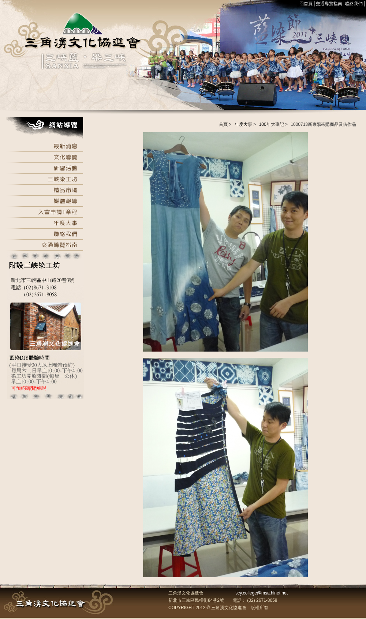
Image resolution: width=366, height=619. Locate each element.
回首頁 (306, 3)
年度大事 (243, 124)
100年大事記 (271, 124)
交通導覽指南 (329, 3)
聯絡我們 (354, 3)
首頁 (223, 124)
